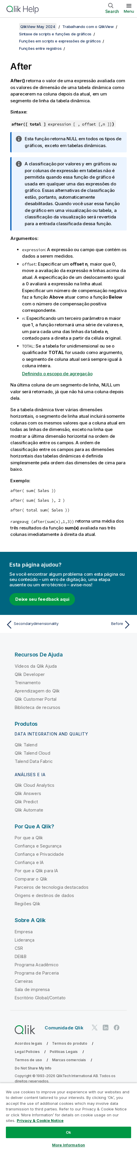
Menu (129, 11)
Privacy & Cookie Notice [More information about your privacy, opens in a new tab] (40, 1120)
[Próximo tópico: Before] (101, 624)
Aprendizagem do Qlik (37, 690)
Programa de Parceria (37, 972)
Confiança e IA (29, 862)
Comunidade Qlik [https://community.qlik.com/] (64, 1028)
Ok (68, 1132)
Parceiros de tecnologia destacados (51, 887)
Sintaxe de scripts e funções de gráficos (55, 34)
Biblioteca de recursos (38, 707)
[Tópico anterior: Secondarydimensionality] (35, 624)
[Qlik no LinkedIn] (105, 1027)
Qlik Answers (28, 793)
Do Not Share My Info (33, 1068)
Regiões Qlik (27, 903)
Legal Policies (27, 1051)
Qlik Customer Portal (35, 699)
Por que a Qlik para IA (36, 870)
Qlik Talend (26, 744)
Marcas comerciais (69, 1060)
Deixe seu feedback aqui (42, 599)
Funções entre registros (40, 48)
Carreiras (24, 981)
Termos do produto (69, 1043)
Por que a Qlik (29, 837)
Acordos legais (28, 1043)
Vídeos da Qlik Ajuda (36, 666)
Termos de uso (28, 1060)
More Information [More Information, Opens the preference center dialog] (68, 1145)
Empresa (24, 931)
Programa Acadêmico (37, 964)
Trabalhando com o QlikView (88, 26)
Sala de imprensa (32, 989)
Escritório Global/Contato (40, 997)
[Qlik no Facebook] (116, 1027)
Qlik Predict (26, 801)
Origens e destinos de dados (44, 895)
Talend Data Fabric (34, 761)
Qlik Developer (30, 674)
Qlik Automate (29, 809)
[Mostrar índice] (11, 26)
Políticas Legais (64, 1051)
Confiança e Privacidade (39, 854)
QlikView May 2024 (37, 26)
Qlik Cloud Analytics (34, 785)
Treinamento (28, 682)
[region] (68, 1117)
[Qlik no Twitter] (94, 1027)
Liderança (24, 939)
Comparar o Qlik (31, 878)
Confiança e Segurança (38, 845)
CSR (19, 948)
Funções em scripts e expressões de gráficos (60, 41)
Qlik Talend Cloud (32, 753)
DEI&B (20, 956)
